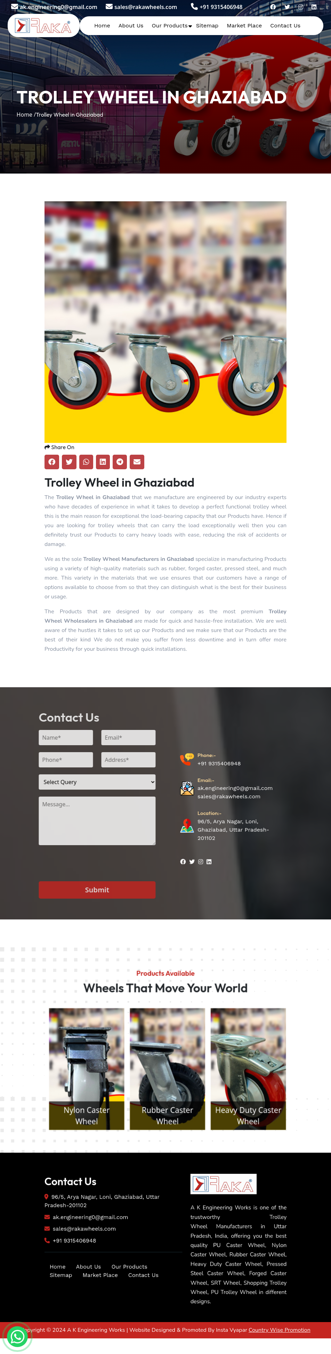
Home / (26, 114)
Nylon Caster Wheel (165, 1161)
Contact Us (285, 25)
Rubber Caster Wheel (262, 1161)
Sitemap (207, 25)
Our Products (170, 25)
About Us (131, 25)
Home (102, 25)
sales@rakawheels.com (141, 7)
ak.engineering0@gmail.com (54, 7)
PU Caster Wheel (69, 1168)
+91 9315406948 (216, 7)
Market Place (244, 25)
